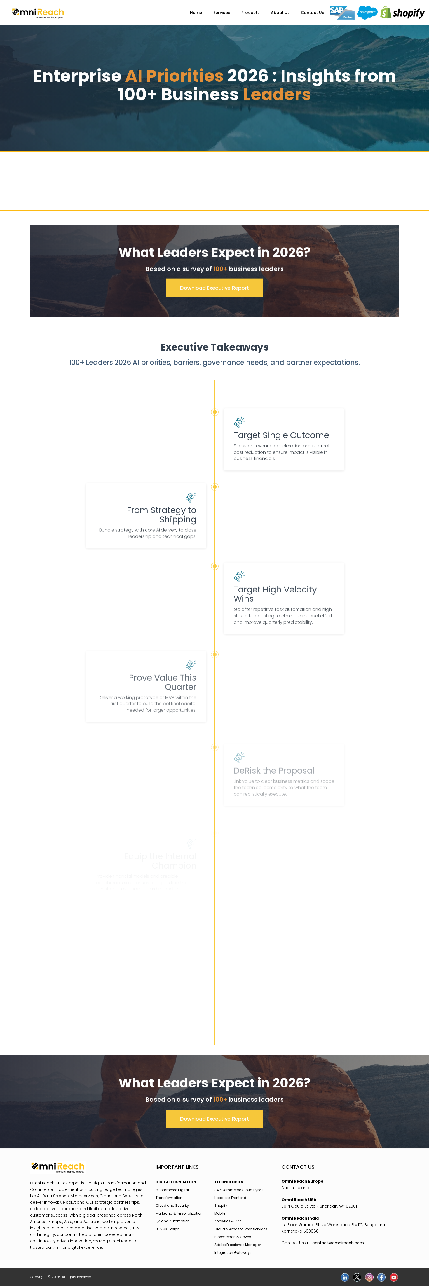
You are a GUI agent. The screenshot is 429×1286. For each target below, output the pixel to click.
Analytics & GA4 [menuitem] (228, 1221)
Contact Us (312, 12)
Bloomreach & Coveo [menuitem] (232, 1236)
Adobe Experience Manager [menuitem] (237, 1244)
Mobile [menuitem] (219, 1213)
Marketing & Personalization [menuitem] (179, 1213)
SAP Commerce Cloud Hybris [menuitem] (239, 1189)
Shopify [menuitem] (220, 1205)
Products (250, 12)
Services (221, 12)
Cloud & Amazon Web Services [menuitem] (240, 1229)
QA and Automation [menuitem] (173, 1221)
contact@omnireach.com (338, 1243)
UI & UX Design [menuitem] (168, 1229)
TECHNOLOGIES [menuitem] (228, 1182)
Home (196, 12)
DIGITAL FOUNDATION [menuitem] (176, 1182)
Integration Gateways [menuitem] (233, 1252)
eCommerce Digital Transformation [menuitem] (172, 1193)
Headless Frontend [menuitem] (230, 1197)
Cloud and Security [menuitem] (172, 1205)
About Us (280, 12)
